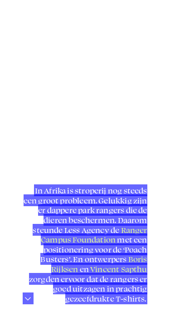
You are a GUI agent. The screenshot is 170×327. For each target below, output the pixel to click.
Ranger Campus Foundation (94, 235)
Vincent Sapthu (118, 269)
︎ (13, 13)
